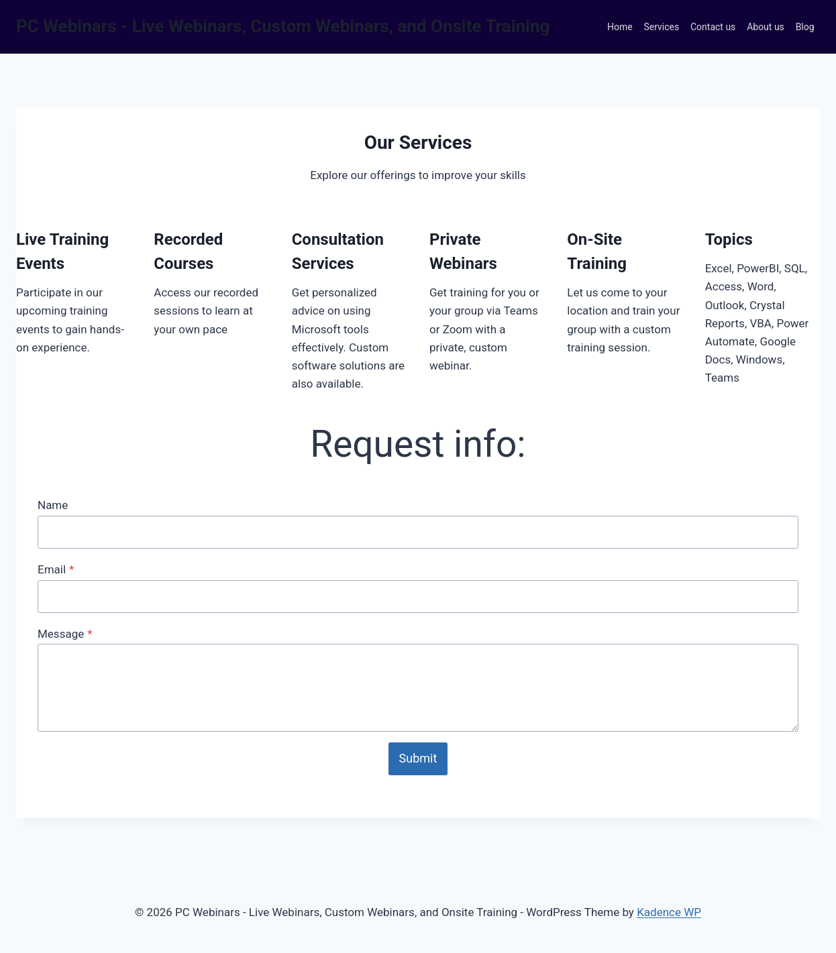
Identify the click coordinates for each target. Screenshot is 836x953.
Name (53, 505)
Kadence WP (669, 912)
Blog (805, 26)
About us (765, 26)
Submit (418, 758)
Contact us (712, 26)
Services (661, 26)
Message (65, 633)
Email (56, 569)
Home (620, 26)
